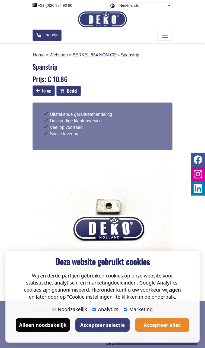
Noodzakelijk (69, 309)
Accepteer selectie (102, 325)
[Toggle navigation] (164, 35)
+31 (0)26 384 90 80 (55, 5)
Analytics (105, 309)
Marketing (138, 309)
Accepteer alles (162, 325)
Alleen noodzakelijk (42, 325)
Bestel (68, 91)
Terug (43, 90)
